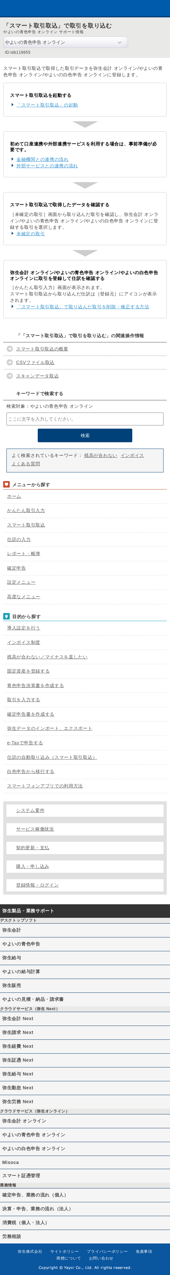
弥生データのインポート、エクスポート (50, 728)
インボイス (133, 455)
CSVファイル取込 (35, 362)
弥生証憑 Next (18, 1060)
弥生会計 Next (18, 1018)
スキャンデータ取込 (37, 375)
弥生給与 (11, 957)
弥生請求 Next (18, 1032)
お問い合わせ (101, 1258)
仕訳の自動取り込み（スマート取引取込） (52, 757)
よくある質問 (26, 463)
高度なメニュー (23, 596)
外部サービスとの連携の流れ (47, 165)
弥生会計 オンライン (24, 1120)
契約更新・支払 (32, 847)
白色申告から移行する (31, 771)
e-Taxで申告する (25, 742)
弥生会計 (11, 930)
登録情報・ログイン (37, 885)
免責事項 (144, 1251)
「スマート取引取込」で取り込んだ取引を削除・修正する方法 (82, 306)
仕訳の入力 (19, 539)
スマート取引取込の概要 (42, 348)
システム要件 (30, 810)
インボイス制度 (23, 642)
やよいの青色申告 (21, 943)
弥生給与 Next (18, 1073)
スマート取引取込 (26, 524)
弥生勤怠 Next (18, 1087)
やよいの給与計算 (21, 971)
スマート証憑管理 (21, 1175)
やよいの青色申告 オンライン (33, 1134)
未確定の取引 (30, 233)
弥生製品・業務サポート (28, 910)
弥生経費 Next (18, 1046)
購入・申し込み (32, 866)
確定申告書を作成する (31, 714)
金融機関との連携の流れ (42, 159)
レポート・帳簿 (23, 553)
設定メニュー (21, 582)
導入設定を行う (23, 627)
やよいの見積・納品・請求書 (33, 999)
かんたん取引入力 (26, 510)
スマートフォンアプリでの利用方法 (45, 785)
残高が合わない (100, 455)
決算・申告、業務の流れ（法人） (38, 1208)
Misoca (10, 1162)
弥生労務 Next (18, 1101)
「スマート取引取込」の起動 (47, 104)
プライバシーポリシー (107, 1251)
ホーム (14, 496)
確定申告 (16, 568)
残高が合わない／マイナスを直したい (47, 656)
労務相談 (11, 1236)
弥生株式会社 (30, 1251)
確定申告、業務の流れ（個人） (35, 1194)
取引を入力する (23, 699)
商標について (68, 1258)
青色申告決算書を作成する (35, 685)
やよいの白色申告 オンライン (33, 1148)
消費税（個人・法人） (26, 1222)
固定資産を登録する (28, 671)
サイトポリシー (64, 1251)
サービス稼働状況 (35, 829)
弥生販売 (11, 985)
